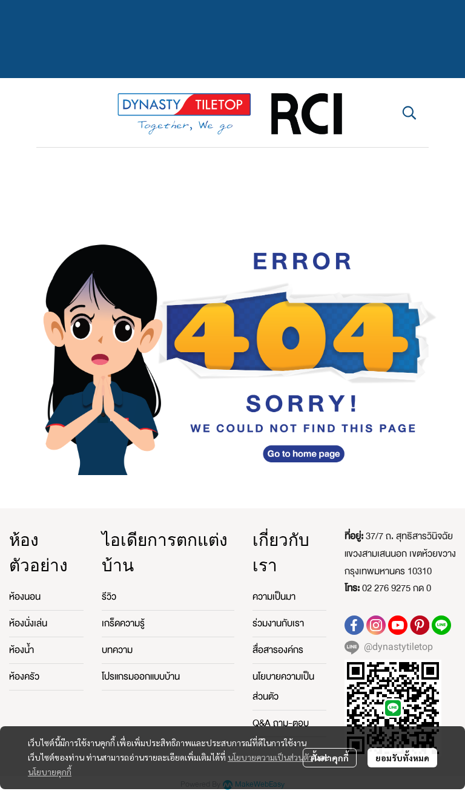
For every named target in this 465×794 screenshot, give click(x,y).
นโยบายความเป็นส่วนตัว (270, 757)
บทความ (117, 650)
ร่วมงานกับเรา (278, 623)
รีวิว (109, 597)
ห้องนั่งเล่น (28, 623)
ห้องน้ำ (21, 650)
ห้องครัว (24, 676)
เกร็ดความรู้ (123, 623)
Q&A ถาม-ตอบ (280, 723)
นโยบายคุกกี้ (49, 771)
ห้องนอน (25, 597)
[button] (409, 112)
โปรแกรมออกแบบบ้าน (141, 676)
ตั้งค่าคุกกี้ (330, 757)
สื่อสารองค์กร (277, 650)
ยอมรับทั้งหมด (402, 757)
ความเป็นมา (273, 597)
